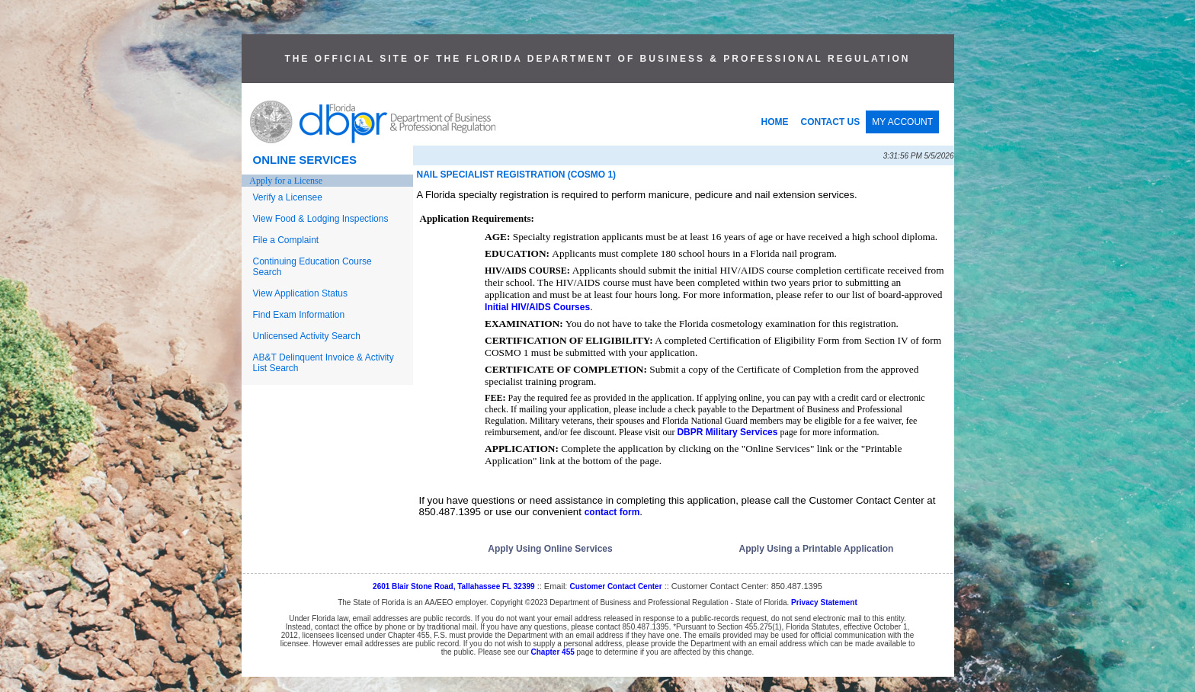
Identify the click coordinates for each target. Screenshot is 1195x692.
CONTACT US (830, 122)
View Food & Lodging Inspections (321, 218)
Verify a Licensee (287, 197)
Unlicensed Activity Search (306, 336)
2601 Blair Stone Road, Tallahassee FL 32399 (454, 586)
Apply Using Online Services (550, 548)
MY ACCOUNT (902, 122)
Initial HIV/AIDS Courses (537, 307)
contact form (612, 512)
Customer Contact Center (615, 586)
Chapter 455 (553, 652)
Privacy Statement (824, 602)
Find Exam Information (299, 314)
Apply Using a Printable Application (816, 548)
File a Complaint (286, 240)
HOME (775, 122)
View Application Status (300, 293)
